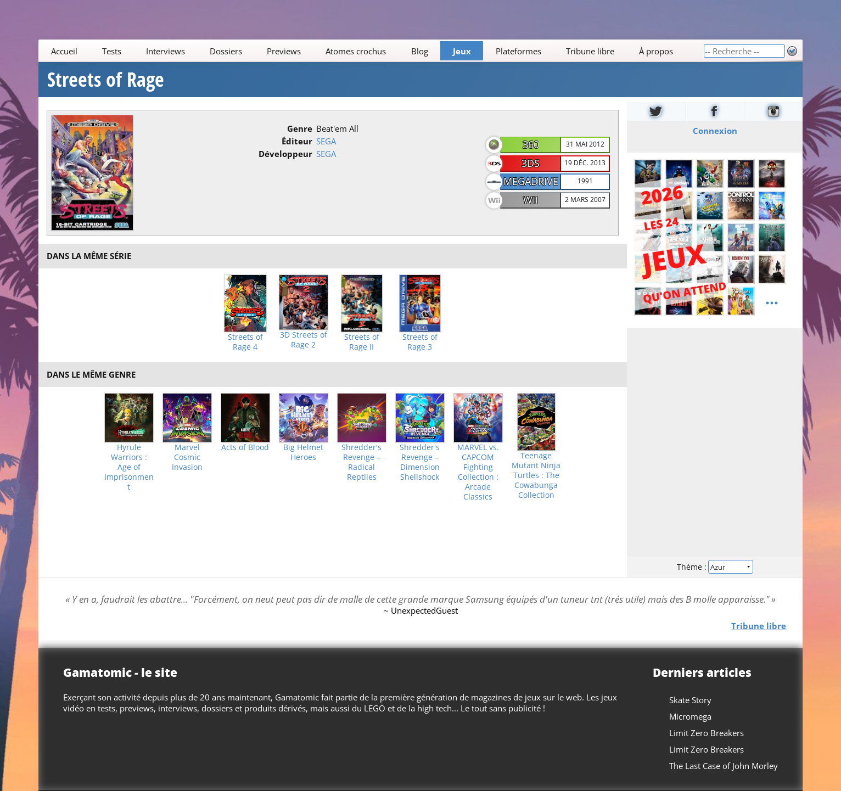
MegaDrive (530, 181)
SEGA (326, 141)
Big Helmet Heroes (303, 452)
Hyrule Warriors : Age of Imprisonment (129, 467)
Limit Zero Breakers (706, 732)
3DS (531, 163)
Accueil (64, 51)
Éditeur (297, 141)
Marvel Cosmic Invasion (187, 457)
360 (531, 144)
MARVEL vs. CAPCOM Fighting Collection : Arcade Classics (478, 472)
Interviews (165, 51)
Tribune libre (590, 51)
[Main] (370, 50)
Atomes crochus (356, 51)
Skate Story (690, 699)
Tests (111, 51)
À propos (656, 51)
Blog (419, 51)
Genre (299, 128)
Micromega (690, 716)
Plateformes (518, 51)
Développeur (285, 153)
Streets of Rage (105, 79)
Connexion (715, 130)
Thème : (715, 567)
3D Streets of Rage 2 (303, 340)
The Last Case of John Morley (723, 765)
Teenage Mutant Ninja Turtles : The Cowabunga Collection (536, 475)
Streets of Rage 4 (245, 342)
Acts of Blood (245, 447)
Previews (284, 51)
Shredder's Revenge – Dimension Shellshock (420, 462)
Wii (530, 199)
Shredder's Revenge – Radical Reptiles (361, 462)
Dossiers (226, 51)
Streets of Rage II (361, 342)
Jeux (461, 51)
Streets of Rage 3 (420, 342)
